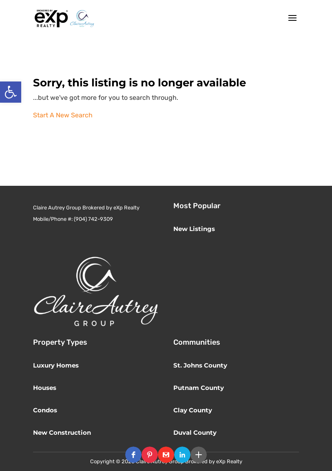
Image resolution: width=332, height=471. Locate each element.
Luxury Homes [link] (56, 365)
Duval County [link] (195, 432)
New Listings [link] (194, 229)
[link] (10, 92)
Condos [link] (45, 410)
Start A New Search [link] (63, 115)
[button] (133, 455)
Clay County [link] (192, 410)
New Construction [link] (62, 432)
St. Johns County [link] (200, 365)
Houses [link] (44, 388)
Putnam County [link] (198, 388)
